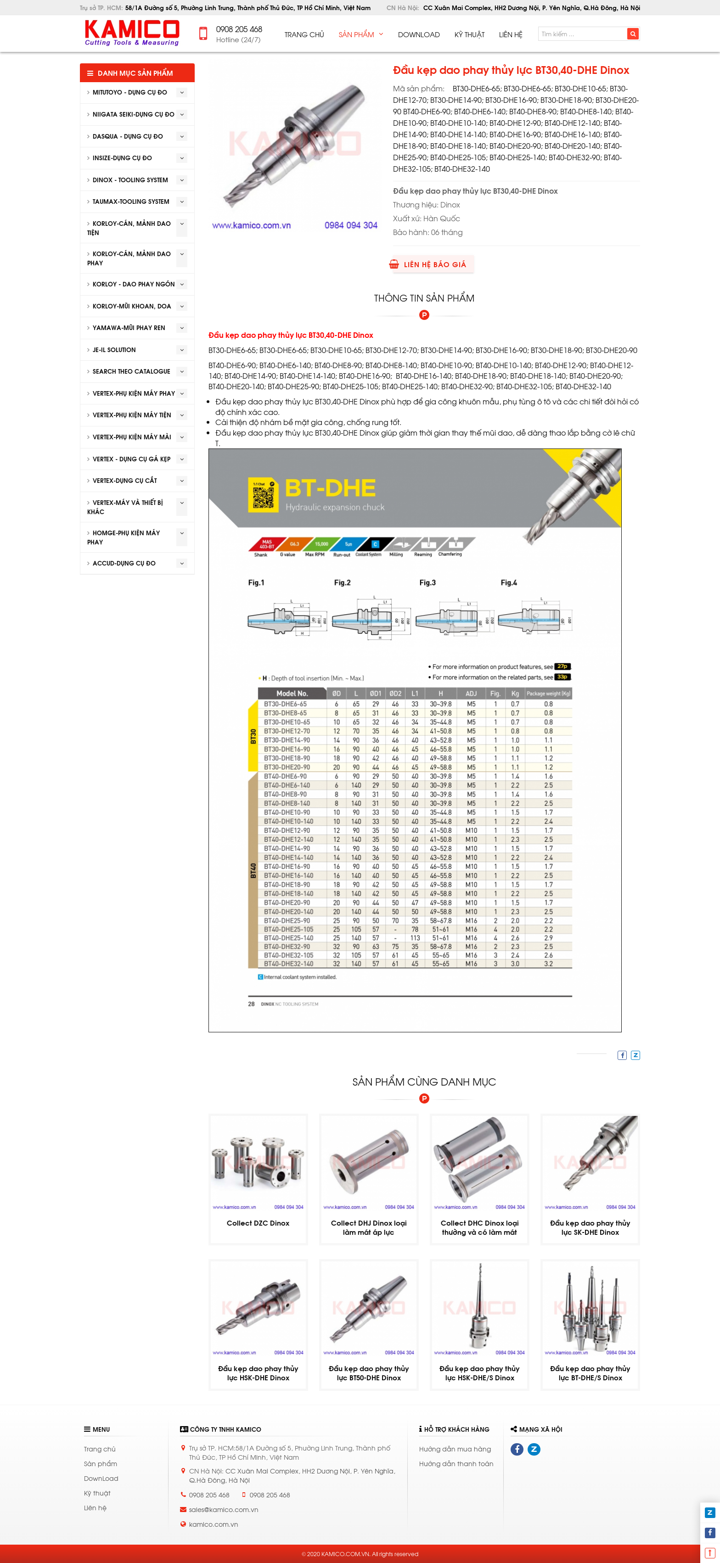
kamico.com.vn (213, 1523)
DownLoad (101, 1477)
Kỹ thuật (97, 1492)
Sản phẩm (100, 1463)
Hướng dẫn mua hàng (455, 1448)
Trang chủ (100, 1448)
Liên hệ (95, 1507)
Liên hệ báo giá (430, 264)
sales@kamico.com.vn (224, 1509)
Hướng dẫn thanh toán (456, 1463)
